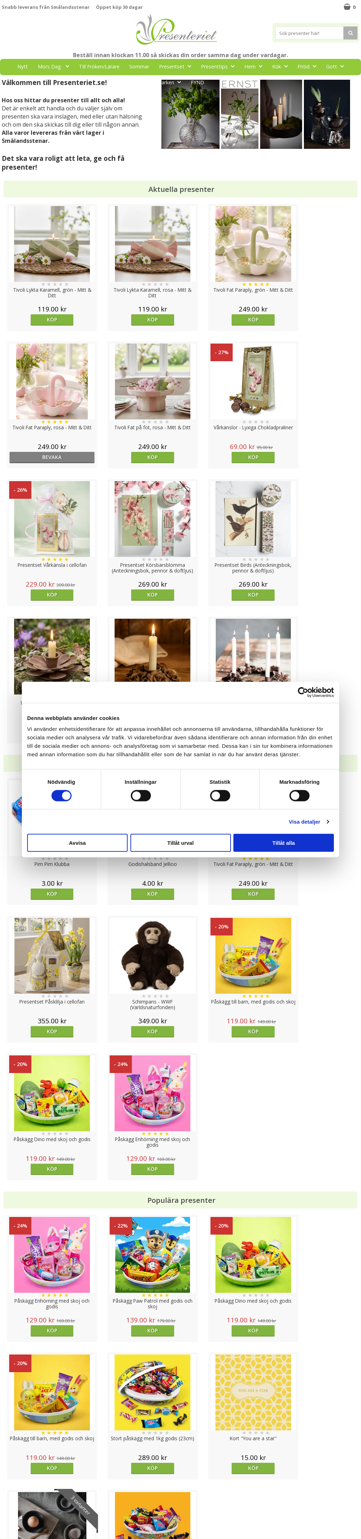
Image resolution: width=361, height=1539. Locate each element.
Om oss (11, 1494)
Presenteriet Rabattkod (29, 1505)
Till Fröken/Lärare (99, 66)
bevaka (314, 319)
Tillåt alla (284, 843)
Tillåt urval (180, 843)
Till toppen (181, 1438)
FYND (197, 82)
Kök (282, 66)
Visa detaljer (304, 821)
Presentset (177, 66)
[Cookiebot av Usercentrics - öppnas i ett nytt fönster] (303, 692)
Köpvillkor (13, 1483)
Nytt (22, 66)
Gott (337, 66)
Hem (255, 66)
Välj (225, 1192)
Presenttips (220, 66)
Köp (46, 319)
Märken (171, 82)
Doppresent (16, 1526)
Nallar (8, 1516)
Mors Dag (55, 66)
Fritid (309, 66)
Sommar (139, 66)
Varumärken (16, 1473)
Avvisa (77, 843)
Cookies (11, 1462)
